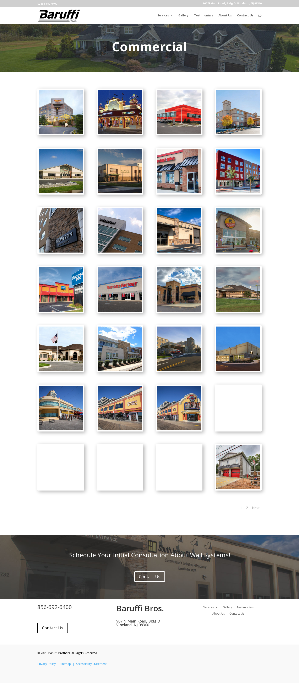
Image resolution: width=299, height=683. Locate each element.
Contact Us (245, 15)
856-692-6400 (54, 607)
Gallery (183, 15)
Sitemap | (68, 664)
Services (163, 15)
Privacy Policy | (48, 664)
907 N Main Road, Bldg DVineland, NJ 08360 (138, 623)
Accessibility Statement (91, 664)
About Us (225, 15)
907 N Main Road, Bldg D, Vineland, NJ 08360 (232, 3)
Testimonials (203, 15)
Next (256, 507)
